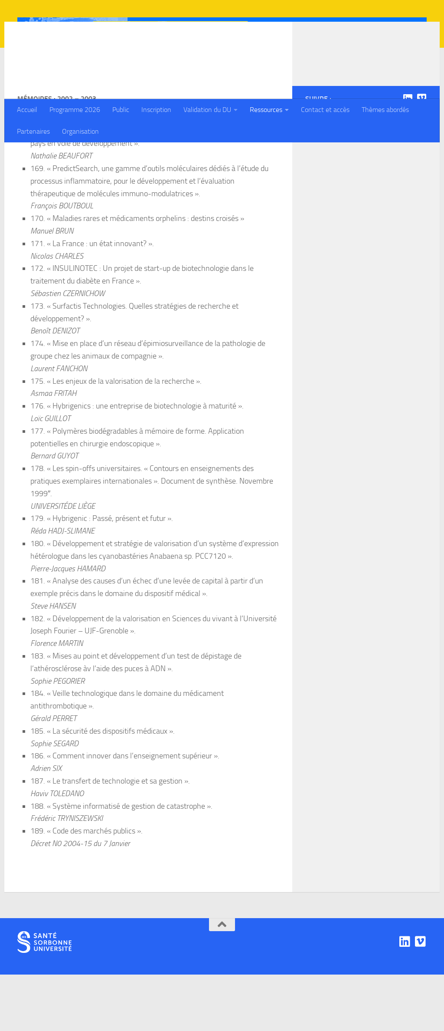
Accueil (27, 109)
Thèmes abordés (385, 109)
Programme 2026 (74, 109)
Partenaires (33, 131)
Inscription (156, 109)
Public (120, 109)
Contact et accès (325, 109)
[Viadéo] (421, 155)
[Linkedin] (407, 155)
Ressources (266, 109)
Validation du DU (207, 109)
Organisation (80, 131)
